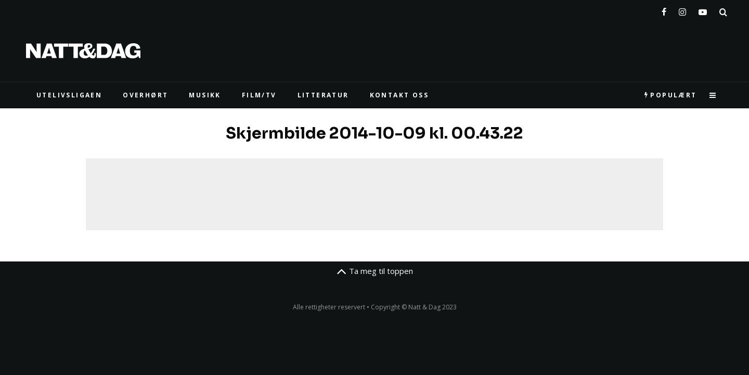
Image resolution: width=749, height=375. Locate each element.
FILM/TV (259, 95)
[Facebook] (664, 10)
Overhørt (145, 95)
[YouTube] (702, 10)
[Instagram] (682, 10)
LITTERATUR (323, 95)
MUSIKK (205, 95)
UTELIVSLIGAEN (69, 95)
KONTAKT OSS (399, 95)
